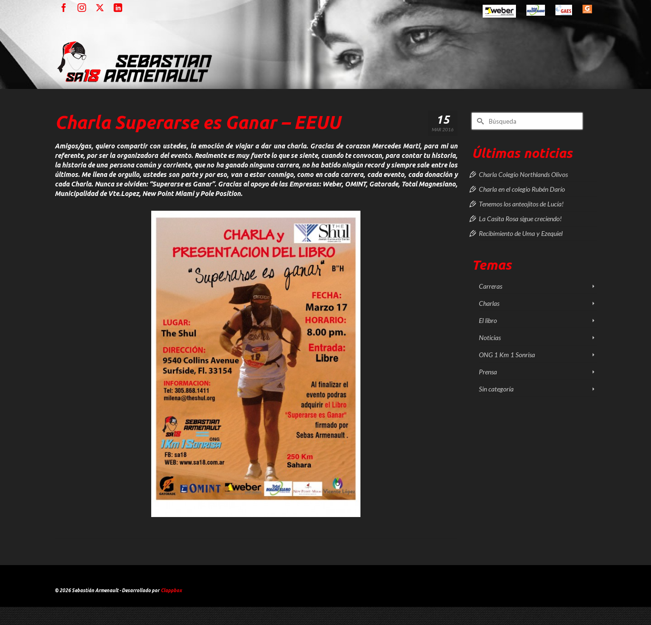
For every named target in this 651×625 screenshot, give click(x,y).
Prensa (488, 372)
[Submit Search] (479, 121)
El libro (488, 320)
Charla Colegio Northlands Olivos (523, 174)
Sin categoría (496, 389)
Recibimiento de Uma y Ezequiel (521, 233)
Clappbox (171, 590)
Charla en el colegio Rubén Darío (522, 189)
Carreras (490, 286)
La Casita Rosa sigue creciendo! (520, 219)
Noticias (490, 337)
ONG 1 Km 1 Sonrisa (507, 355)
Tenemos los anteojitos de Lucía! (521, 204)
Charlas (489, 303)
